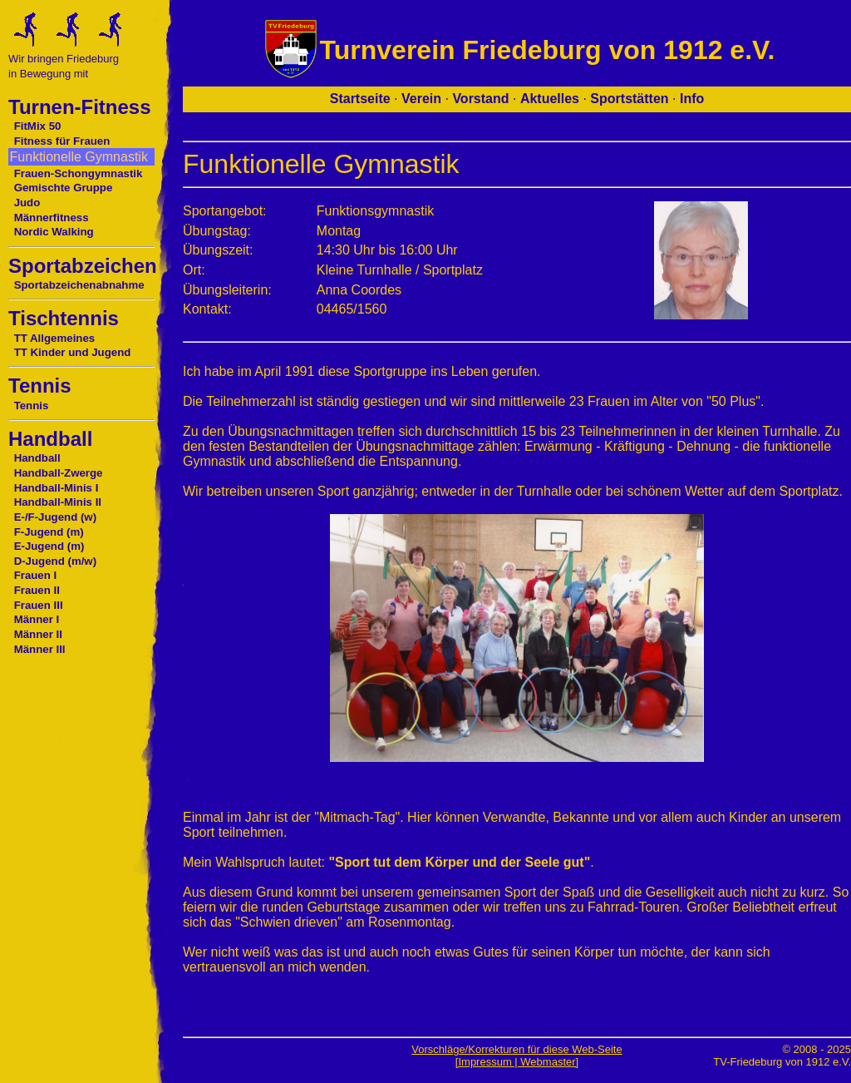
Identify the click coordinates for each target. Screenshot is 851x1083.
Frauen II (37, 590)
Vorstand (480, 98)
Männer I (37, 619)
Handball (37, 458)
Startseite (360, 98)
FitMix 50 (37, 126)
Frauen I (35, 575)
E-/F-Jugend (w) (55, 517)
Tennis (31, 405)
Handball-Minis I (56, 488)
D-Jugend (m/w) (55, 561)
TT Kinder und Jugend (72, 352)
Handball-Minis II (57, 502)
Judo (27, 202)
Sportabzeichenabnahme (79, 285)
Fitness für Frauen (62, 141)
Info (692, 98)
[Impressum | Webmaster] (516, 1062)
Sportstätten (629, 98)
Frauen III (38, 605)
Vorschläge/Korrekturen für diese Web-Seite (516, 1049)
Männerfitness (51, 217)
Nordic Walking (54, 231)
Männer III (40, 649)
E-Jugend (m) (49, 546)
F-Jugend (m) (49, 532)
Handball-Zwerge (58, 473)
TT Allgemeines (55, 338)
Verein (421, 98)
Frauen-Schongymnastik (78, 173)
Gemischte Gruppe (63, 187)
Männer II (38, 634)
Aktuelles (549, 98)
